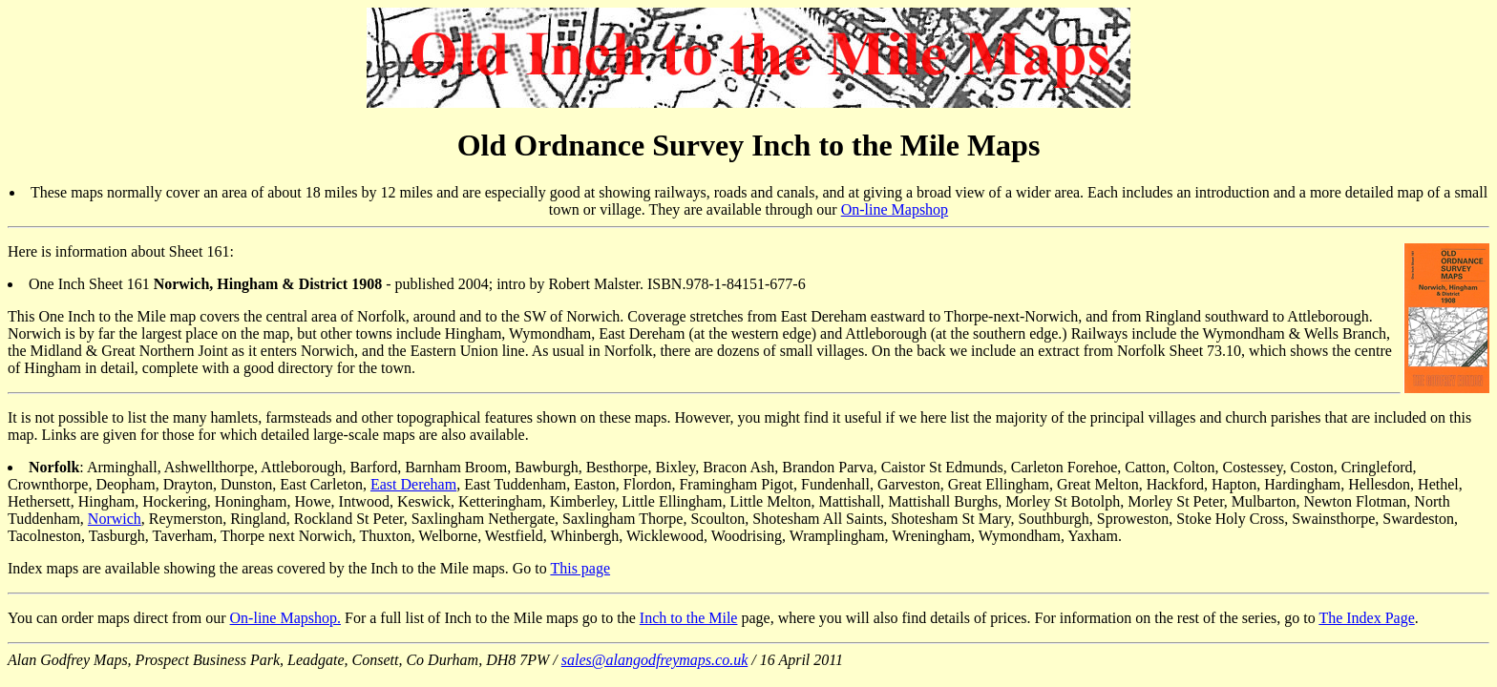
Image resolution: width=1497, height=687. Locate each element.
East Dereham (413, 484)
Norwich (114, 518)
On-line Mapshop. (285, 618)
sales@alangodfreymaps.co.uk (654, 660)
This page (580, 568)
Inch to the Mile (689, 618)
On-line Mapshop (894, 209)
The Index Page (1366, 618)
